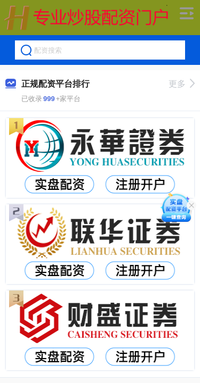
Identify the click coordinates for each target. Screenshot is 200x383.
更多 (182, 83)
